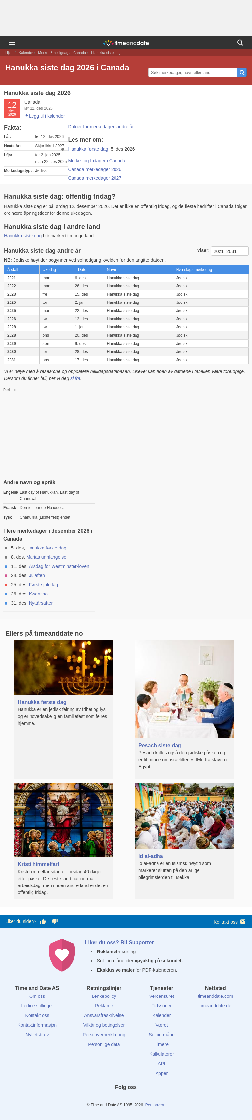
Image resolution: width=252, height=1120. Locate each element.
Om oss (37, 996)
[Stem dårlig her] (55, 921)
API (161, 1063)
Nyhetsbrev (37, 1034)
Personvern (155, 1105)
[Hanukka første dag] (63, 688)
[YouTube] (148, 1099)
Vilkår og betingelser (104, 1025)
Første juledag (43, 584)
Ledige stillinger (37, 1005)
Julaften (37, 575)
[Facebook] (104, 1099)
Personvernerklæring (104, 1034)
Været (161, 1025)
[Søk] (240, 42)
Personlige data (104, 1044)
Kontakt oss (230, 921)
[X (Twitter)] (115, 1099)
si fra (75, 378)
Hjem (9, 53)
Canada (79, 53)
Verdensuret (161, 996)
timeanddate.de (215, 1005)
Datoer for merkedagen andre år (101, 126)
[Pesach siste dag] (184, 709)
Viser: (204, 250)
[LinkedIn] (126, 1099)
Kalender (26, 53)
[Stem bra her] (43, 921)
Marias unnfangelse (46, 557)
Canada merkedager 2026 (94, 169)
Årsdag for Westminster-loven (59, 566)
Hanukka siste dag (23, 235)
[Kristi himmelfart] (63, 841)
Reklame (104, 1005)
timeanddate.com (215, 996)
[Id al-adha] (184, 836)
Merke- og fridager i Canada (96, 160)
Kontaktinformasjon (37, 1025)
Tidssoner (162, 1005)
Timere (162, 1044)
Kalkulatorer (161, 1054)
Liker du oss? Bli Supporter (119, 942)
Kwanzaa (38, 593)
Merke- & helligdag (53, 53)
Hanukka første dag (88, 149)
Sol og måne (162, 1034)
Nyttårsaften (41, 603)
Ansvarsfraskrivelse (104, 1015)
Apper (162, 1073)
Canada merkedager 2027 (94, 178)
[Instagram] (137, 1099)
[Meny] (11, 42)
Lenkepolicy (104, 996)
